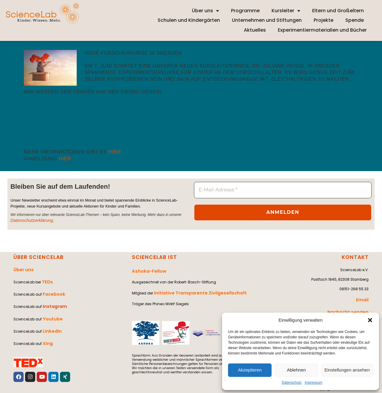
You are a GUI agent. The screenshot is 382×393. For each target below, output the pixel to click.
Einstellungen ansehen (347, 369)
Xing (47, 325)
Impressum (313, 382)
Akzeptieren (249, 369)
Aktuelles (255, 30)
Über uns (205, 11)
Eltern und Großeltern (338, 10)
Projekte (323, 20)
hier (65, 158)
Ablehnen (296, 369)
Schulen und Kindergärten (189, 20)
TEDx (46, 277)
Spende (354, 20)
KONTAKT (356, 257)
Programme (245, 10)
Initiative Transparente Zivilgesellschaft (193, 288)
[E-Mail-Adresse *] (283, 190)
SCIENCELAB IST (152, 257)
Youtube (51, 306)
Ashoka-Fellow (146, 269)
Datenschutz (292, 382)
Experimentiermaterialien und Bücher (322, 30)
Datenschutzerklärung (27, 221)
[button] (370, 320)
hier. (115, 151)
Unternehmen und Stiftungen (267, 20)
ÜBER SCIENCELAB (36, 257)
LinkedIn (50, 315)
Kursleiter (286, 11)
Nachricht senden (351, 307)
